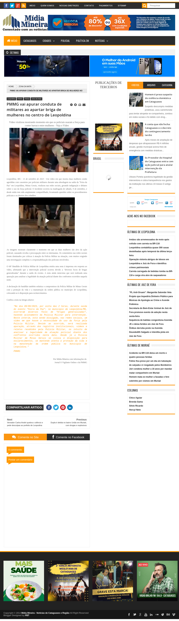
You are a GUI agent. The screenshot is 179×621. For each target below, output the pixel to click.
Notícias (100, 41)
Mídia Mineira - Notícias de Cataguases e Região (45, 613)
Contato (89, 5)
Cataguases (29, 41)
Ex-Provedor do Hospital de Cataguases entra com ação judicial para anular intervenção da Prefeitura (159, 165)
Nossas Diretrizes (69, 5)
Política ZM (82, 41)
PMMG (19, 99)
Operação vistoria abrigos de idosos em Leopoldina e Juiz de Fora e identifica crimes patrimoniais (149, 263)
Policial (65, 41)
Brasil (97, 158)
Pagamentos (106, 5)
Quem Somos (47, 5)
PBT (27, 615)
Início (32, 5)
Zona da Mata (25, 86)
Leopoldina (11, 99)
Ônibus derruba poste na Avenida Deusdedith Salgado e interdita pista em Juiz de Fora (149, 332)
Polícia (27, 99)
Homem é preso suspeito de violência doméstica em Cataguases (158, 98)
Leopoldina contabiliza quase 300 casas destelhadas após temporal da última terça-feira (150, 251)
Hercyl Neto (135, 410)
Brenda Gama (136, 402)
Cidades (47, 41)
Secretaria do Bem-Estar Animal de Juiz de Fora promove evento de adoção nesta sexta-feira (150, 312)
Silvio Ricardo (136, 406)
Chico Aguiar (135, 398)
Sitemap (122, 5)
